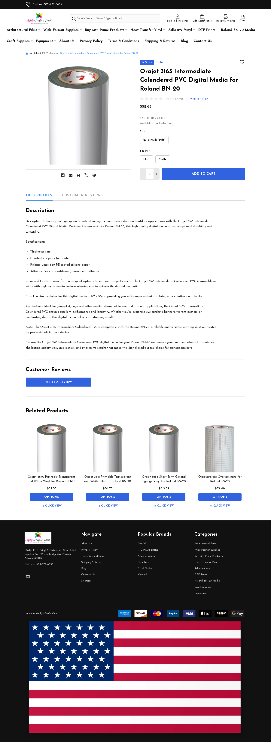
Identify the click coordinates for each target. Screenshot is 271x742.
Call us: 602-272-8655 (44, 4)
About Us (66, 41)
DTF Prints (206, 30)
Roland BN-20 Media (238, 30)
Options (51, 496)
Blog (184, 41)
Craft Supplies (18, 41)
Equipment (44, 41)
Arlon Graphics (146, 556)
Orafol (142, 543)
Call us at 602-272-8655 (39, 564)
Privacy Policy (91, 41)
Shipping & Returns (160, 41)
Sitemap (86, 580)
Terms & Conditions (123, 41)
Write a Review (199, 98)
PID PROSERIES (148, 550)
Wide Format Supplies (61, 30)
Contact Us (203, 41)
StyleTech (143, 562)
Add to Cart (203, 174)
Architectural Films (22, 30)
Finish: (145, 151)
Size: (144, 131)
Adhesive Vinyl (180, 30)
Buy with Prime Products (104, 30)
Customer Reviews (82, 195)
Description (39, 195)
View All (142, 574)
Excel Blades (145, 568)
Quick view (52, 505)
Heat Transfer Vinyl (146, 30)
